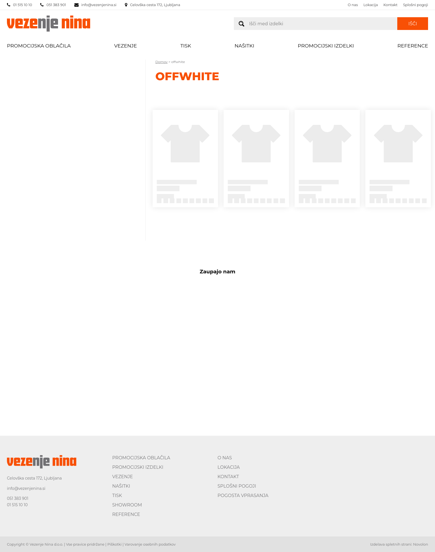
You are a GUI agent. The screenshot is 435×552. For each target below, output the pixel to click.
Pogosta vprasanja (243, 495)
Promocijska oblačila (39, 46)
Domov (161, 62)
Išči (412, 23)
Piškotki (114, 544)
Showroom (127, 505)
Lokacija (370, 5)
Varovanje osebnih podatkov (150, 544)
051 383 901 (17, 498)
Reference (413, 46)
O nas (353, 5)
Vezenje (125, 46)
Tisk (185, 46)
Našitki (244, 46)
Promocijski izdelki (326, 46)
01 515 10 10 (17, 504)
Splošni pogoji (415, 5)
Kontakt (390, 5)
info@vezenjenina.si (26, 488)
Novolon (420, 544)
